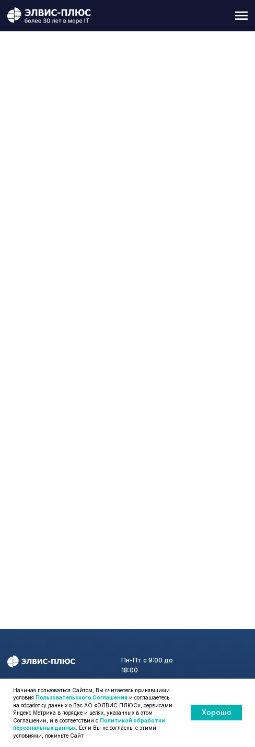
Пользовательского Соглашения (82, 697)
